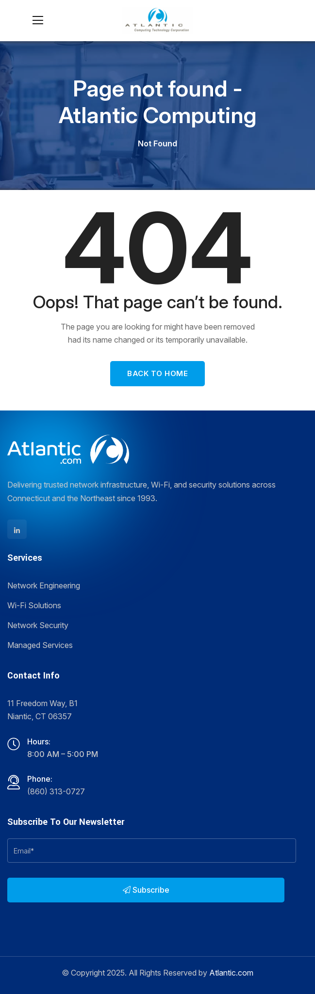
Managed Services (40, 645)
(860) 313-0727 (56, 791)
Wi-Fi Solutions (34, 605)
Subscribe (146, 890)
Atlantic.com (231, 973)
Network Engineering (43, 585)
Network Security (37, 625)
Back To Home (157, 373)
